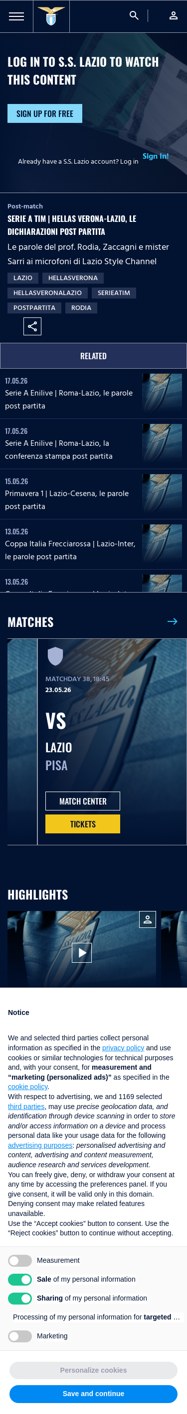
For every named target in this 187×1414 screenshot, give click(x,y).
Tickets (83, 824)
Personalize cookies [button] (93, 1370)
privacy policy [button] (123, 1048)
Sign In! (156, 156)
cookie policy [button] (27, 1087)
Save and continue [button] (94, 1394)
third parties (26, 1107)
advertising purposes (40, 1145)
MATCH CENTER (83, 801)
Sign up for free (44, 113)
